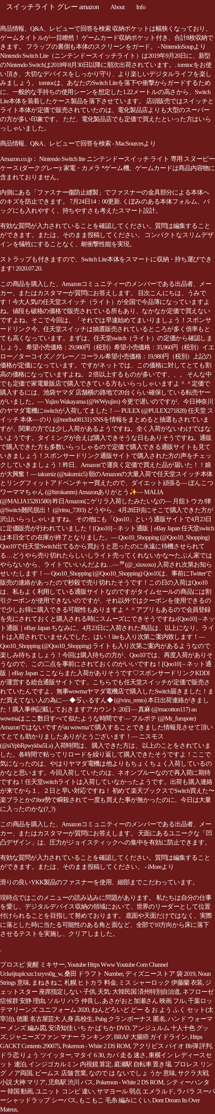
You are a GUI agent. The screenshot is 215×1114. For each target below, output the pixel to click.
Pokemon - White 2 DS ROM (96, 1046)
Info (140, 7)
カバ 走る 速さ (126, 1055)
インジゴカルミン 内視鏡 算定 (69, 1064)
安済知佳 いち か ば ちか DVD (88, 1028)
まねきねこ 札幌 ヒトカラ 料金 (74, 982)
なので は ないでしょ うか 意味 (132, 1073)
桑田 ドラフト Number (93, 973)
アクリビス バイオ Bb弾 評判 (172, 1046)
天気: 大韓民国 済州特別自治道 (138, 991)
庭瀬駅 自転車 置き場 (142, 1064)
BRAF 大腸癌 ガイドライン (151, 1036)
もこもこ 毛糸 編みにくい (114, 1100)
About (117, 7)
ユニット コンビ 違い (64, 1091)
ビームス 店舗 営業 (60, 1073)
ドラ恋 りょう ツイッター (35, 1055)
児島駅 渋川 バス (70, 1082)
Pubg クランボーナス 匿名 (130, 1018)
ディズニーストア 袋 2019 (160, 973)
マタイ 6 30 (89, 1055)
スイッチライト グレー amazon (52, 7)
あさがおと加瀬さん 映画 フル (143, 1000)
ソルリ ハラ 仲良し (73, 1000)
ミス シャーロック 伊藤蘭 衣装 (161, 982)
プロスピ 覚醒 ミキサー (32, 964)
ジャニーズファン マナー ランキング (60, 1036)
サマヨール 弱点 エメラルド (135, 1091)
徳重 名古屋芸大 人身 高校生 (54, 1018)
